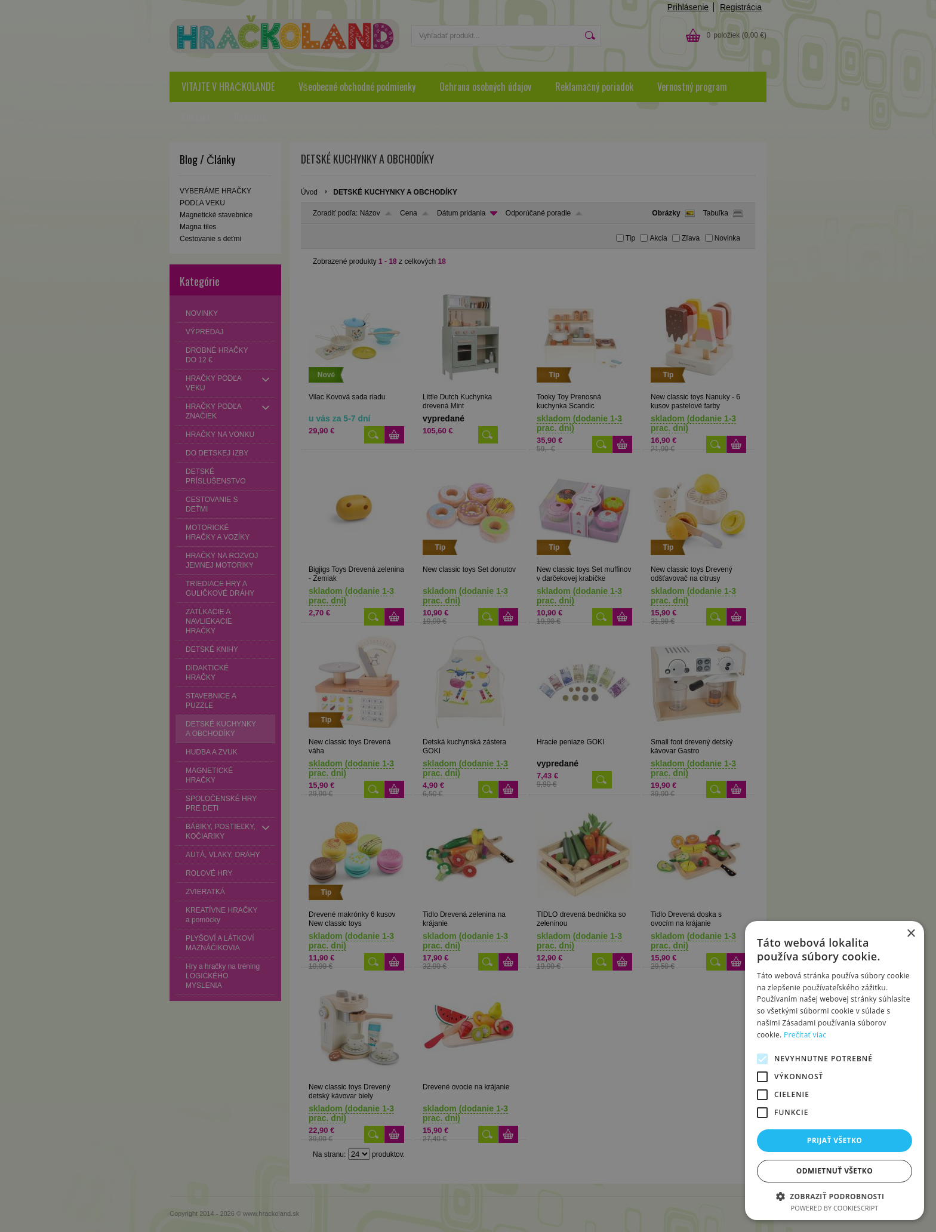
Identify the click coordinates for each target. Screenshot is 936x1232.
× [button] (910, 933)
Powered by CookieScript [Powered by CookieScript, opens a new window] (835, 1207)
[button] (834, 1196)
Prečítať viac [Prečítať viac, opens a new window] (805, 1035)
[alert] (468, 616)
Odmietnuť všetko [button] (834, 1171)
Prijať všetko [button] (835, 1140)
